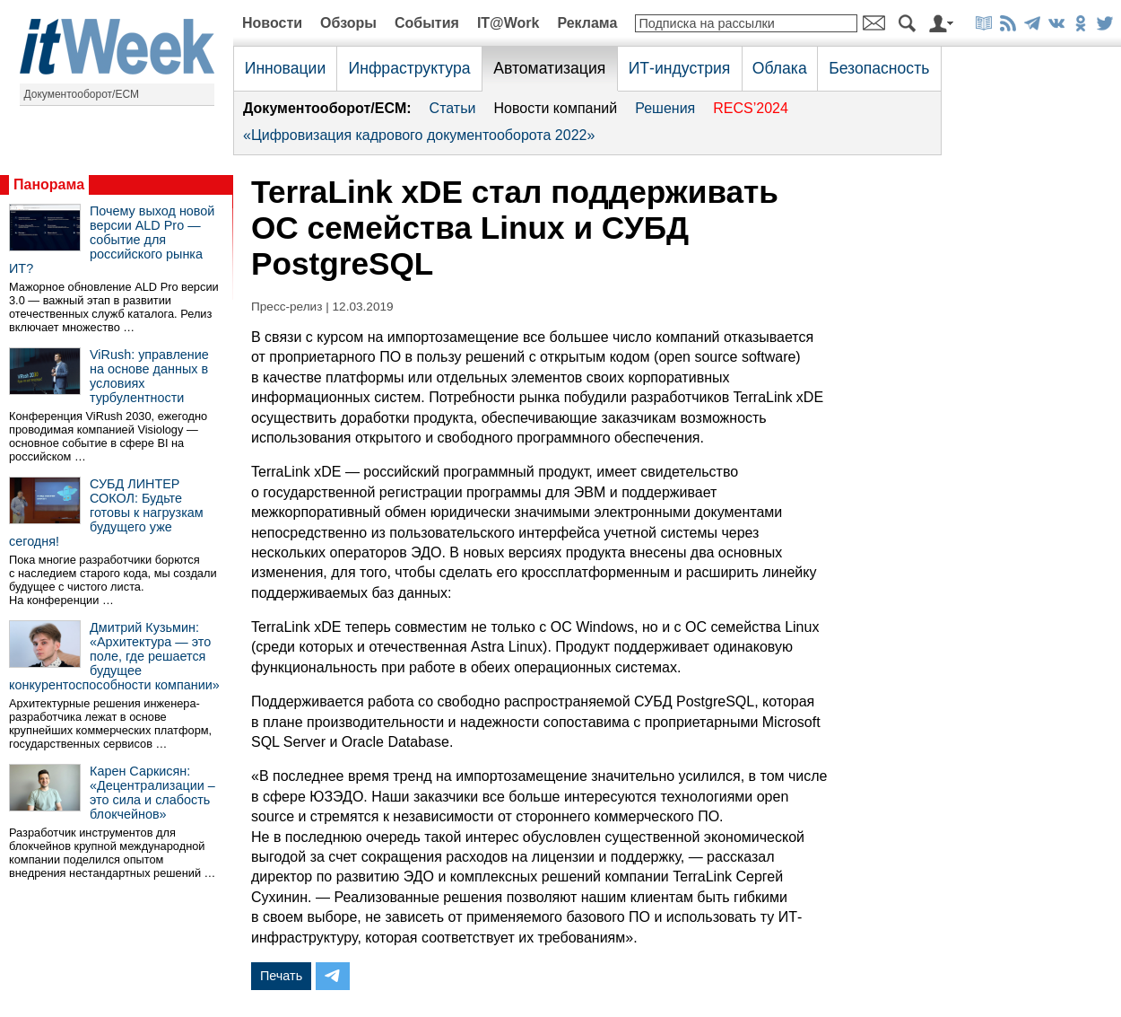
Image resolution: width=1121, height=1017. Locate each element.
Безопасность (879, 68)
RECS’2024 (750, 108)
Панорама (48, 184)
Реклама (587, 23)
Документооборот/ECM (82, 94)
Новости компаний (555, 108)
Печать (281, 976)
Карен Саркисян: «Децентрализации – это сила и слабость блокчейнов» (152, 792)
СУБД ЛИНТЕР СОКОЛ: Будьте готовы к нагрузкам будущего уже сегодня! (106, 512)
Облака (779, 68)
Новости (272, 23)
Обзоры (348, 23)
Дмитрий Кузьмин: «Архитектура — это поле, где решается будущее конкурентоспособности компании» (114, 656)
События (427, 23)
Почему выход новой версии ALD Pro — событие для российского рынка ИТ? (111, 240)
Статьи (453, 108)
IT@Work (508, 23)
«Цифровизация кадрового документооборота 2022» (419, 135)
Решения (665, 108)
